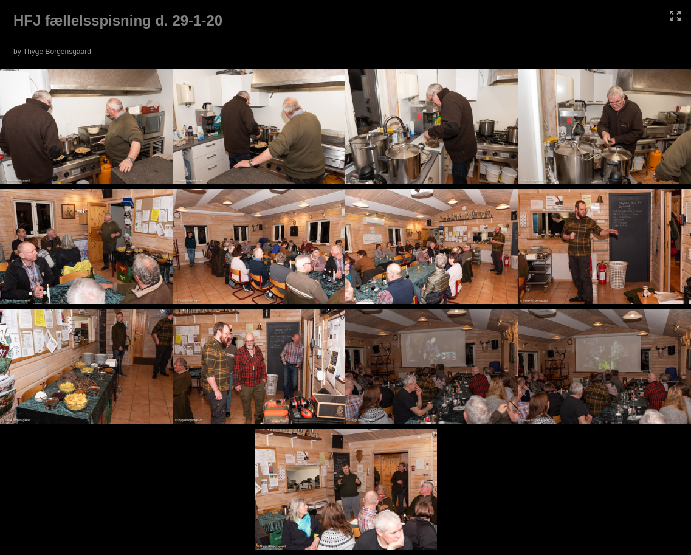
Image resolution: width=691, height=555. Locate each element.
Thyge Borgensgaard (57, 51)
